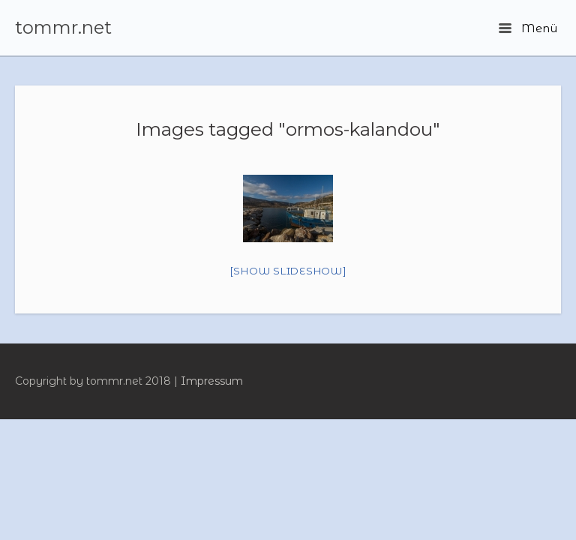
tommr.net (63, 28)
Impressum (212, 381)
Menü (528, 28)
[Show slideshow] (288, 271)
